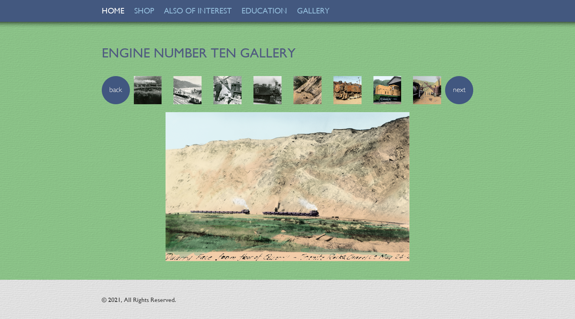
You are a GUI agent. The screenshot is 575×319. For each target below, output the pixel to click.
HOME (113, 10)
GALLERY (313, 10)
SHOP (144, 10)
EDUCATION (264, 10)
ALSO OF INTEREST (198, 10)
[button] (116, 89)
